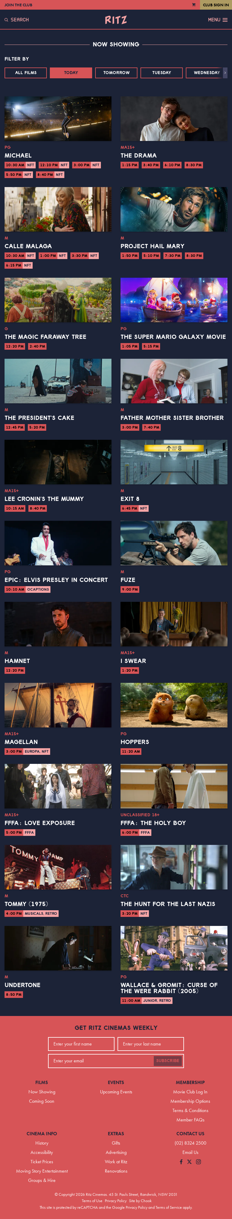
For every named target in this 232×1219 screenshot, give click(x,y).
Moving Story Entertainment (42, 1171)
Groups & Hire (42, 1180)
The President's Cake (39, 418)
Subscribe (167, 1061)
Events (116, 1082)
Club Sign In (216, 5)
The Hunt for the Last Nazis (168, 904)
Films (41, 1082)
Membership (190, 1082)
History (41, 1143)
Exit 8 (130, 499)
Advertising (116, 1152)
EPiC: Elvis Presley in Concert (56, 580)
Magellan (21, 742)
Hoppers (135, 742)
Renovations (116, 1171)
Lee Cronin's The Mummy (44, 499)
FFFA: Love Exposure (40, 823)
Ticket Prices (42, 1161)
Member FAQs (190, 1120)
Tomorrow (116, 73)
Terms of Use (92, 1200)
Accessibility (42, 1152)
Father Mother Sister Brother (172, 418)
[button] (225, 72)
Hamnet (17, 661)
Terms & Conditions (190, 1110)
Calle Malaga (28, 246)
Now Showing (41, 1092)
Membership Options (190, 1101)
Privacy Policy (116, 1200)
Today (71, 73)
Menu (217, 19)
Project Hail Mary (153, 246)
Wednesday (207, 73)
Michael (18, 156)
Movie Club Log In (190, 1092)
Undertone (22, 985)
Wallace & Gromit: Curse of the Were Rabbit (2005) (169, 988)
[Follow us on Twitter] (189, 1162)
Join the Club (18, 5)
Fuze (128, 580)
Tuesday (161, 73)
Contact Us (190, 1133)
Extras (116, 1133)
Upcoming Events (116, 1092)
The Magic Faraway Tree (45, 337)
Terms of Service (169, 1207)
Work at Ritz (116, 1161)
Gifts (116, 1143)
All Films (26, 73)
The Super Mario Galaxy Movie (173, 337)
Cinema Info (42, 1133)
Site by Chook (140, 1200)
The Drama (139, 156)
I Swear (133, 661)
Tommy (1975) (26, 904)
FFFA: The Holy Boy (153, 823)
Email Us (190, 1152)
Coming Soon (41, 1101)
